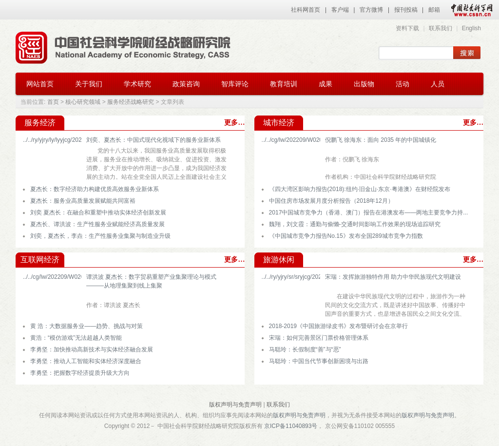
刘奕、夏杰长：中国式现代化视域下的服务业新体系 (153, 139)
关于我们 (88, 84)
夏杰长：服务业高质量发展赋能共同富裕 (82, 200)
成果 (325, 84)
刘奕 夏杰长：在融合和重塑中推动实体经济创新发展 (98, 212)
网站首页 (40, 84)
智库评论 (235, 84)
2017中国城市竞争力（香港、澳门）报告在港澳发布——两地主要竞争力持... (368, 212)
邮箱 (434, 9)
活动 (402, 84)
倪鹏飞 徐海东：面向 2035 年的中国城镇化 (381, 139)
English (471, 28)
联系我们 (440, 28)
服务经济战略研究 (130, 101)
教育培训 (283, 84)
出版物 (364, 84)
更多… (234, 122)
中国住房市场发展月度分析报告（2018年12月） (331, 200)
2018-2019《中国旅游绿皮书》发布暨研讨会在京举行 (338, 326)
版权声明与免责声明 (235, 404)
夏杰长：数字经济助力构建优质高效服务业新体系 (94, 189)
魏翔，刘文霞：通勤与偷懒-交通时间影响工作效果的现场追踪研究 (355, 224)
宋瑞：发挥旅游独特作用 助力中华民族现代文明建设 (393, 276)
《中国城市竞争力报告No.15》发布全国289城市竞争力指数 (346, 236)
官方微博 (371, 9)
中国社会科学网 (469, 9)
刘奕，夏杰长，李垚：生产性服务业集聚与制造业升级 (100, 236)
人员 (437, 84)
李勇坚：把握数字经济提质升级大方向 (80, 372)
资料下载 (407, 28)
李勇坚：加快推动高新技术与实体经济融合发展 (91, 349)
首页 (53, 101)
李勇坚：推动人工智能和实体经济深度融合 (85, 361)
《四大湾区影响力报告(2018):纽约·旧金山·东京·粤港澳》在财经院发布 (359, 189)
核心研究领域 (82, 101)
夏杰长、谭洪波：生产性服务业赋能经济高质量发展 (97, 224)
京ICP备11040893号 (290, 426)
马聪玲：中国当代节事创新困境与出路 (318, 361)
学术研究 (137, 84)
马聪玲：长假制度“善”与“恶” (305, 349)
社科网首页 (305, 9)
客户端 (340, 9)
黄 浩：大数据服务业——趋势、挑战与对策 (86, 326)
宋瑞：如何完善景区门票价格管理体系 (318, 337)
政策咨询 (186, 84)
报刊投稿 (406, 9)
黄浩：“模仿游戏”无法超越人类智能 (76, 337)
